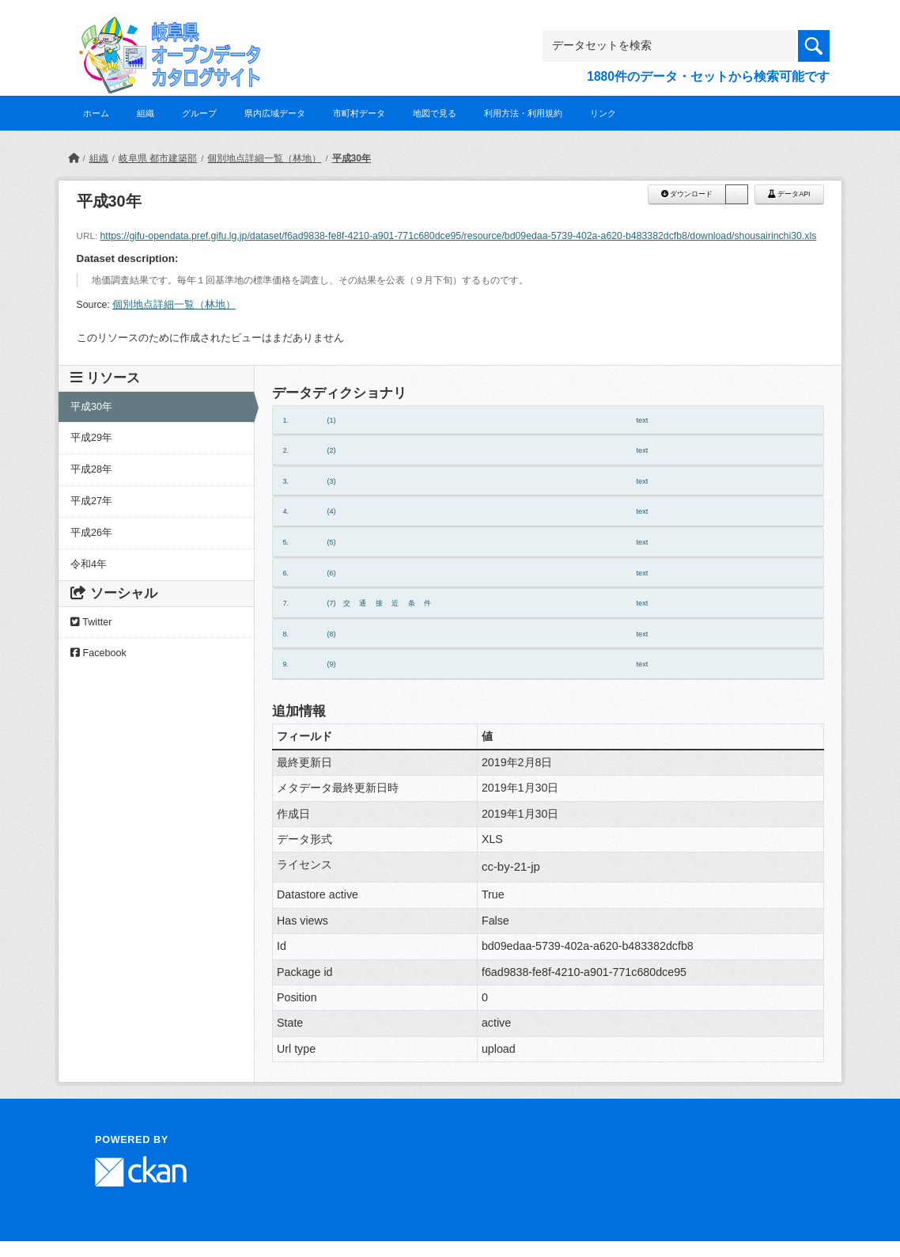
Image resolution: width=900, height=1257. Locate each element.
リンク (603, 113)
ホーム (96, 113)
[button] (736, 194)
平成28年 (91, 469)
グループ (199, 113)
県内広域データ (274, 113)
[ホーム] (73, 158)
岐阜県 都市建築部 (158, 158)
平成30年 (351, 158)
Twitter (91, 622)
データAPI (789, 194)
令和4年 (88, 564)
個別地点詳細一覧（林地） (264, 158)
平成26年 (91, 532)
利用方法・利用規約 (523, 113)
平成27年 (91, 501)
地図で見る (434, 113)
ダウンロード (687, 194)
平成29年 (91, 437)
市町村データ (359, 113)
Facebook (98, 653)
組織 (145, 113)
